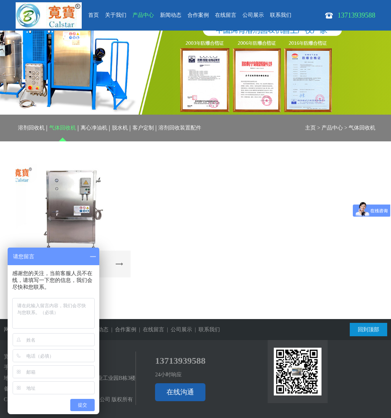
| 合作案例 (122, 329)
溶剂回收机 (31, 128)
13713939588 (180, 361)
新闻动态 (170, 15)
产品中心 (143, 15)
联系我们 (280, 15)
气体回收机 (62, 128)
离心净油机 (94, 128)
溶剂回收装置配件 (179, 128)
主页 (310, 128)
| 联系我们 (206, 329)
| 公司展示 (178, 329)
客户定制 (143, 128)
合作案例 (198, 15)
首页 (93, 15)
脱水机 (120, 128)
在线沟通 (180, 392)
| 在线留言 (150, 329)
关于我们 (115, 15)
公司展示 (253, 15)
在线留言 (225, 15)
